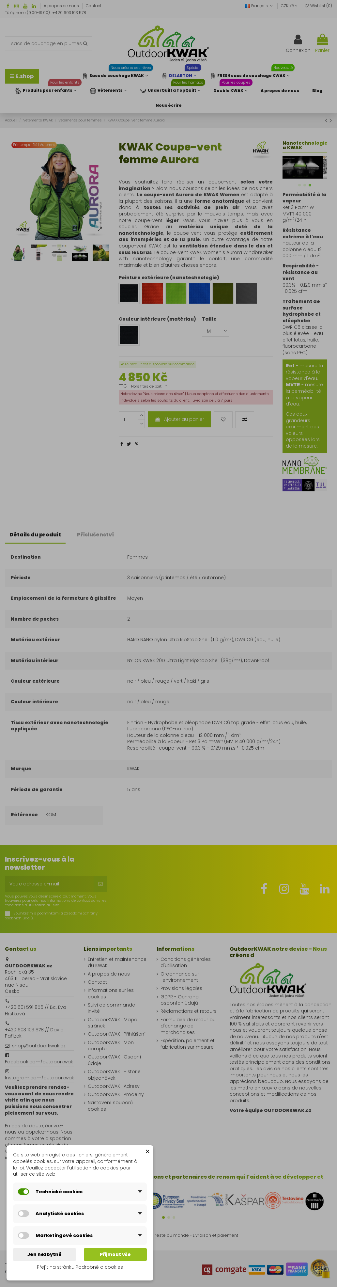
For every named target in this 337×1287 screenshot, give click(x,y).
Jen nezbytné (44, 1254)
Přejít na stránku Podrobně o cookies (80, 1267)
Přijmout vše (115, 1254)
